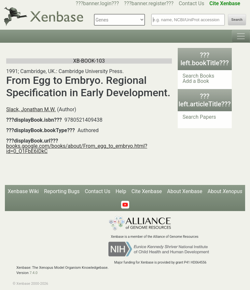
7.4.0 (34, 273)
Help (121, 191)
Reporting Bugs (61, 191)
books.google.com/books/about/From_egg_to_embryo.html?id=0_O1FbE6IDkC (76, 148)
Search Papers (199, 117)
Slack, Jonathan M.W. (31, 109)
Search (237, 20)
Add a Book (196, 81)
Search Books (199, 76)
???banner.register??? (149, 3)
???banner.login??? (97, 3)
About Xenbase (184, 191)
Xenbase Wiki (23, 191)
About (224, 191)
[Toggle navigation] (241, 36)
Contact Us (191, 3)
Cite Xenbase (147, 191)
